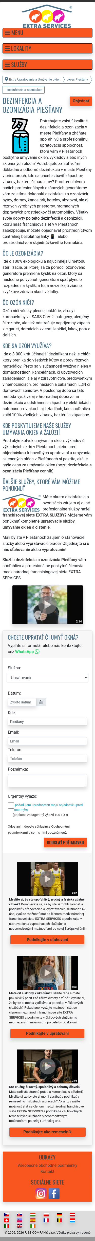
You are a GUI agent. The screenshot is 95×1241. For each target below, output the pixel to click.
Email (13, 732)
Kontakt (47, 1171)
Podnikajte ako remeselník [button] (47, 1132)
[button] (47, 32)
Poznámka (17, 769)
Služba (14, 667)
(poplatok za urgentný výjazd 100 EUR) (40, 815)
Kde (11, 712)
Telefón (14, 749)
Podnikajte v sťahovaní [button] (47, 939)
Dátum (14, 693)
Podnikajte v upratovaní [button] (47, 1033)
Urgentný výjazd (22, 796)
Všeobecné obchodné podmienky (47, 1165)
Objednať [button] (81, 101)
